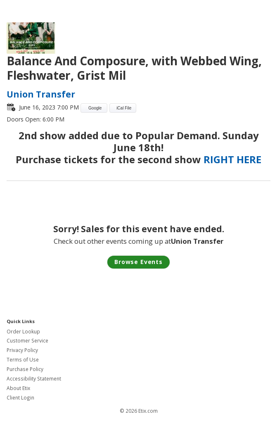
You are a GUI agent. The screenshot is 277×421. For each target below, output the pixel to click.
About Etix (18, 388)
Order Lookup (23, 331)
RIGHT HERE (232, 159)
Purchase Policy (25, 369)
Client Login (20, 398)
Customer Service (27, 341)
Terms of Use (23, 360)
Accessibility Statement (34, 379)
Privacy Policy (22, 350)
